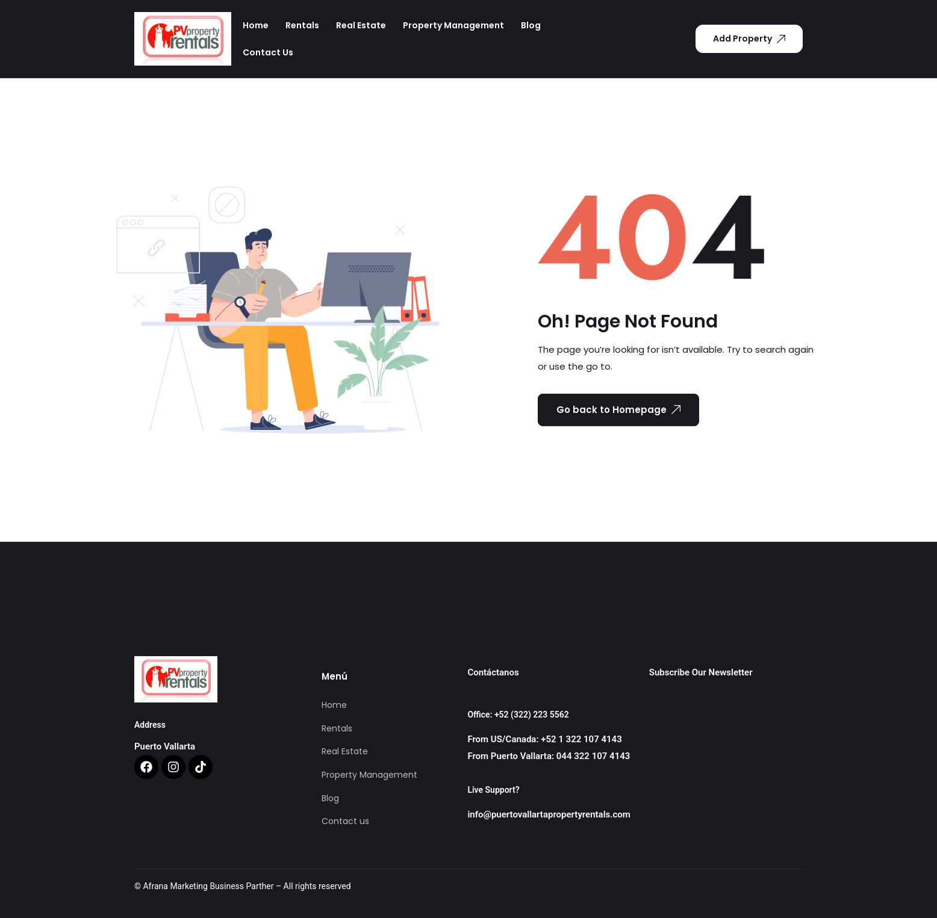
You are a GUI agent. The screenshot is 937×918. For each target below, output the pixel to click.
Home (256, 25)
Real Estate (361, 25)
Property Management (453, 25)
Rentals (302, 25)
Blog (531, 25)
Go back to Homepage (618, 409)
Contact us (268, 52)
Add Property (749, 39)
